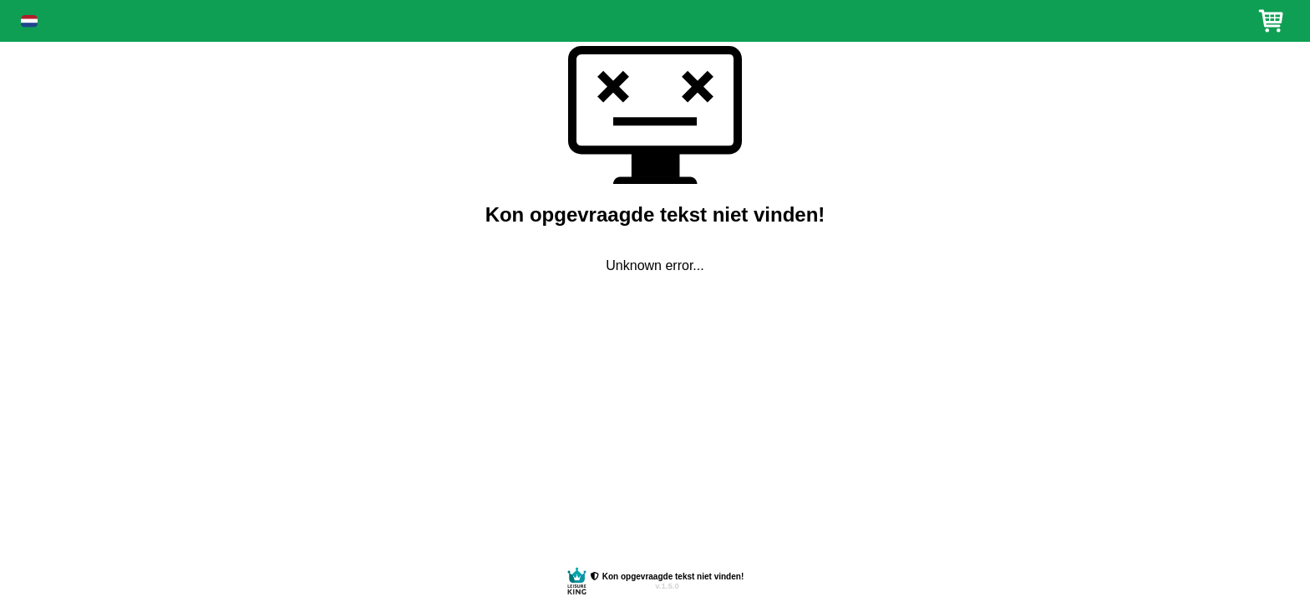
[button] (29, 21)
